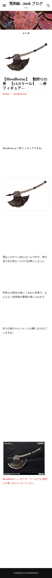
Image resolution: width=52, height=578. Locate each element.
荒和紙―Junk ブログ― (26, 5)
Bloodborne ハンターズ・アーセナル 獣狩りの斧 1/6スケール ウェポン (25, 479)
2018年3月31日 (19, 94)
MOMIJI (6, 94)
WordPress (32, 573)
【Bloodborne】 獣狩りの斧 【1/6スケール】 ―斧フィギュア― (25, 83)
